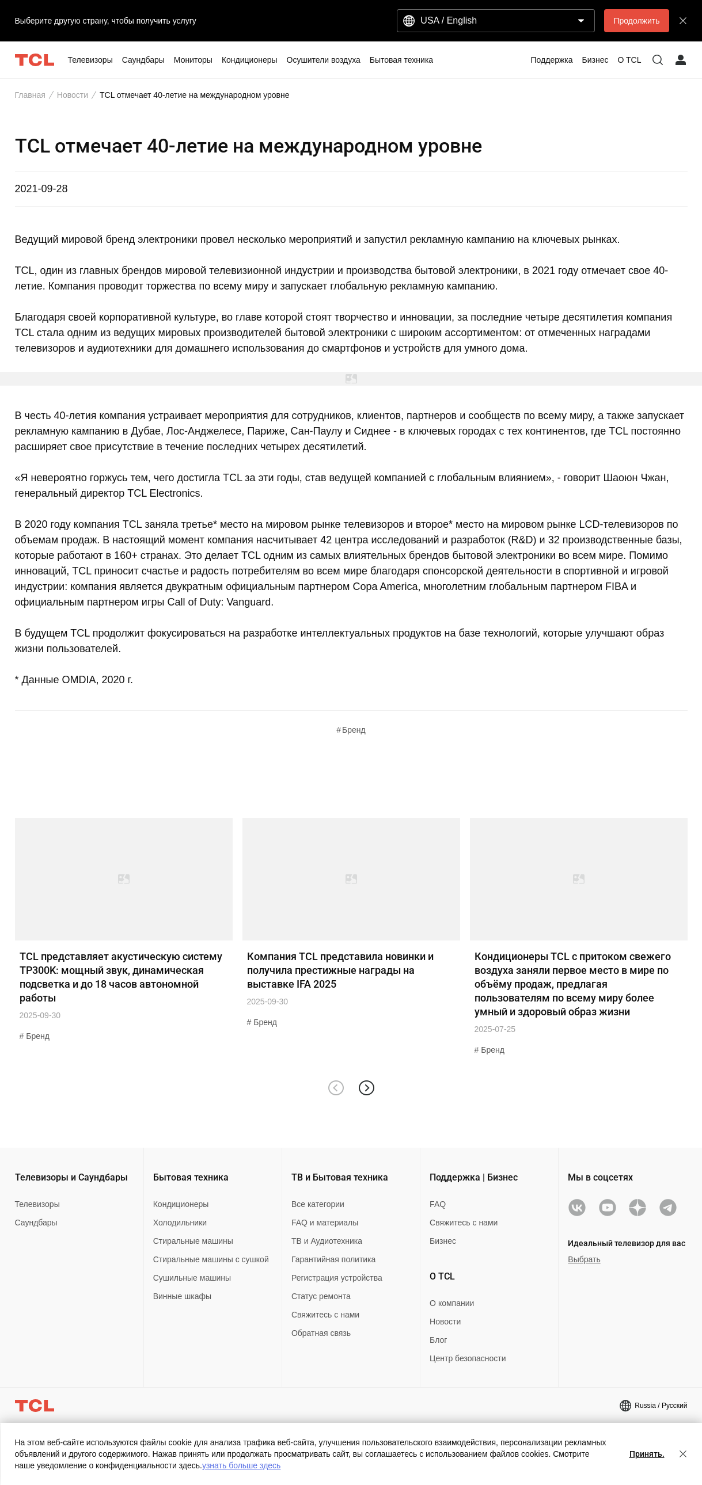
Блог (438, 1340)
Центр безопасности (468, 1358)
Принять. (647, 1454)
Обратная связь (321, 1333)
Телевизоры (37, 1204)
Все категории (317, 1204)
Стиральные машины (193, 1241)
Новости (72, 95)
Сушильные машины (192, 1277)
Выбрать (584, 1259)
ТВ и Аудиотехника (326, 1241)
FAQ (438, 1204)
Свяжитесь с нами (325, 1314)
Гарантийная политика (333, 1259)
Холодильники (180, 1222)
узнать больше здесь (241, 1465)
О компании (452, 1303)
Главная (30, 95)
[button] (366, 1087)
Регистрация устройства (336, 1277)
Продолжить (636, 20)
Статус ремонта (321, 1296)
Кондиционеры (181, 1204)
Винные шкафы (182, 1296)
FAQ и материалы (324, 1222)
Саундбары (36, 1222)
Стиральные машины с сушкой (211, 1259)
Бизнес (443, 1241)
